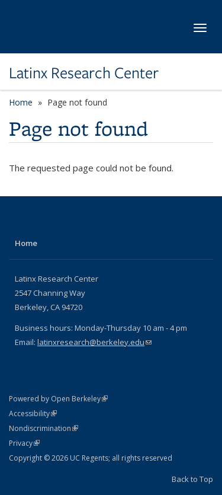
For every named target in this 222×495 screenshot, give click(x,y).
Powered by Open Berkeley (58, 399)
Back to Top (192, 479)
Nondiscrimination (43, 428)
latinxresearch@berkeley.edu (94, 342)
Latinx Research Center (84, 73)
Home (21, 102)
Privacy (24, 443)
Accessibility (33, 413)
